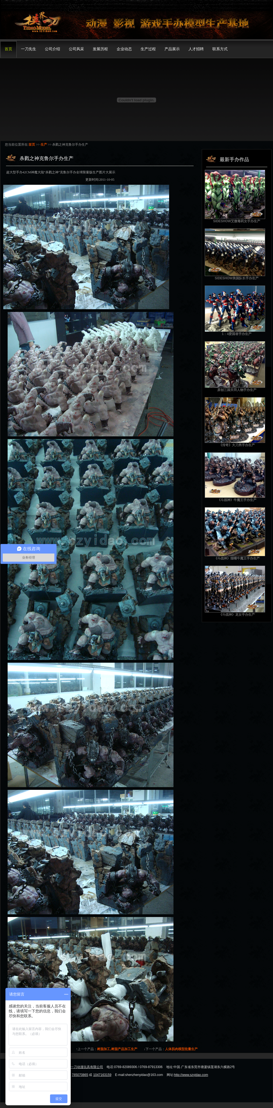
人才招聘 (196, 49)
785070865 (80, 1075)
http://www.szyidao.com (191, 1075)
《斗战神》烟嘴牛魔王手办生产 (237, 558)
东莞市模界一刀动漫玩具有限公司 (78, 1067)
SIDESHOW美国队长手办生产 (237, 278)
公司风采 (76, 49)
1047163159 (102, 1075)
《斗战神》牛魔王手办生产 (236, 500)
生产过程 (148, 49)
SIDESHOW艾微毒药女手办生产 (236, 221)
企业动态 (124, 49)
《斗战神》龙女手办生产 (237, 614)
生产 (44, 144)
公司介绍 (52, 49)
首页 (8, 49)
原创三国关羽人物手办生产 (236, 390)
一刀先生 (28, 49)
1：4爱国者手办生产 (237, 334)
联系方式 (220, 49)
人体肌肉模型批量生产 (181, 1049)
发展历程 (100, 49)
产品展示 (172, 49)
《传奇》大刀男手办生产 (237, 445)
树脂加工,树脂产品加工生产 (117, 1049)
